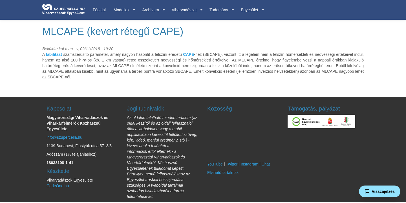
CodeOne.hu (58, 186)
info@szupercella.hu (64, 137)
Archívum (151, 10)
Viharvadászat (185, 10)
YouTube (215, 164)
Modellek (122, 10)
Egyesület (250, 10)
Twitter (231, 164)
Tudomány (220, 10)
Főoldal (99, 10)
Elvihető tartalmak (223, 172)
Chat (266, 164)
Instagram (249, 164)
